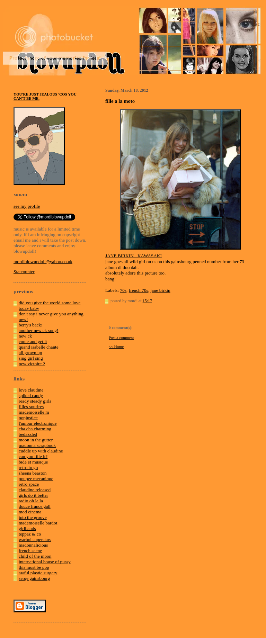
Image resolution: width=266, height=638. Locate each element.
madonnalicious (33, 545)
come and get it (33, 341)
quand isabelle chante (39, 347)
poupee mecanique (36, 478)
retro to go (28, 467)
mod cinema (30, 511)
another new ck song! (38, 330)
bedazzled (28, 434)
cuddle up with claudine (41, 450)
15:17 (147, 300)
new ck (25, 336)
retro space (29, 484)
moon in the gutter (36, 439)
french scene (30, 550)
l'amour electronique (37, 423)
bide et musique (33, 462)
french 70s (138, 290)
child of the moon (35, 556)
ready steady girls (35, 401)
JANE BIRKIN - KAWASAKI (133, 255)
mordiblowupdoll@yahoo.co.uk (43, 261)
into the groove (33, 517)
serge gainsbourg (34, 578)
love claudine (31, 390)
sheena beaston (32, 473)
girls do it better (33, 495)
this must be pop (34, 567)
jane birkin (160, 290)
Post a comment (121, 337)
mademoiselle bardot (38, 522)
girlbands (27, 528)
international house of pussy (45, 561)
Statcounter (24, 271)
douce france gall (35, 506)
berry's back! (31, 324)
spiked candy (31, 395)
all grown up (30, 352)
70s (123, 290)
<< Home (116, 346)
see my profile (27, 206)
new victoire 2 (32, 363)
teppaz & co (30, 534)
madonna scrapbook (37, 445)
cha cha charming (35, 428)
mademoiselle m (34, 412)
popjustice (28, 417)
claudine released (35, 489)
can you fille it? (33, 456)
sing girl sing (31, 358)
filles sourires (31, 406)
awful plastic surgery (38, 572)
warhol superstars (35, 539)
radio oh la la (31, 500)
